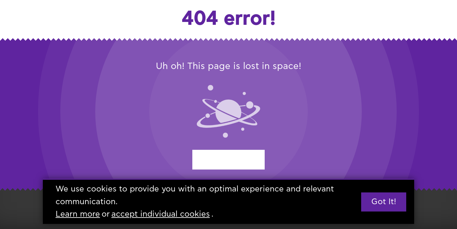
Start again (228, 159)
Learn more (78, 215)
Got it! (383, 202)
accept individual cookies (160, 215)
